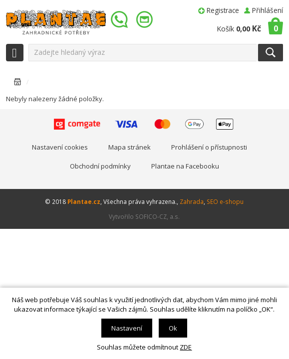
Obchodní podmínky (100, 166)
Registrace (223, 10)
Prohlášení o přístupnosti (209, 147)
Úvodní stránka (17, 83)
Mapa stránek (129, 147)
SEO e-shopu (225, 201)
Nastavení (126, 328)
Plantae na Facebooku (185, 166)
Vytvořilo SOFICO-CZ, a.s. (144, 216)
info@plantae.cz (146, 19)
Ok (173, 328)
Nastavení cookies (60, 147)
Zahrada (192, 201)
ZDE (186, 347)
